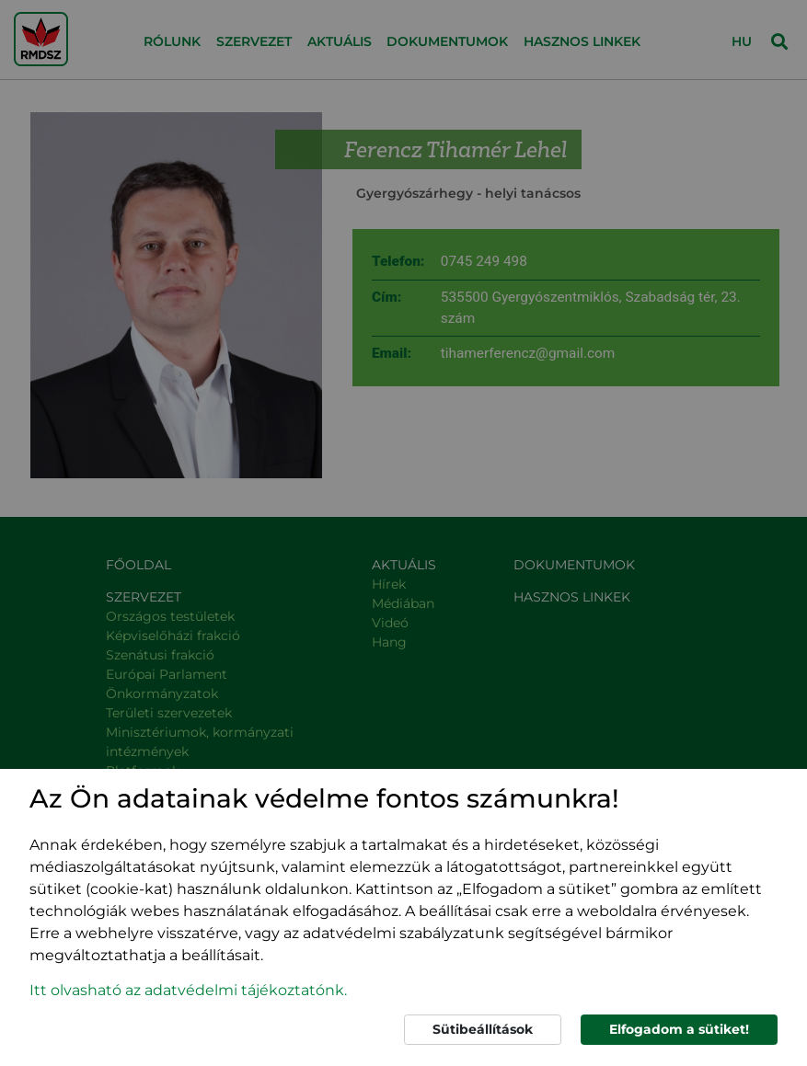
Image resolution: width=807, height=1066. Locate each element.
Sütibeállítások (482, 1029)
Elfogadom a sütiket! (679, 1029)
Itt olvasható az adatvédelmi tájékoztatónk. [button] (188, 990)
